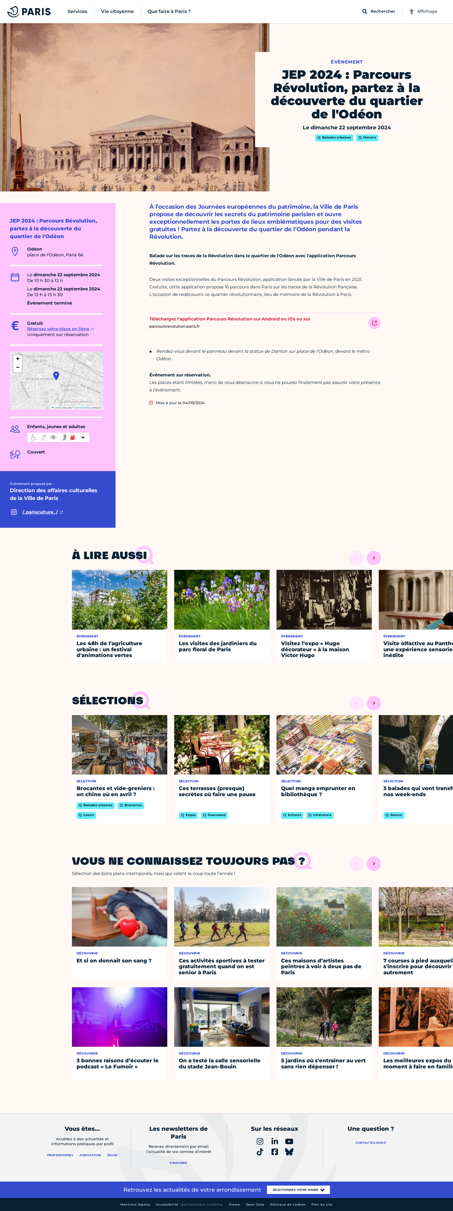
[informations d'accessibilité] (58, 437)
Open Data (255, 1204)
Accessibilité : (189, 1204)
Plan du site (322, 1204)
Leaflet (56, 407)
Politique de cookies (288, 1204)
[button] (56, 375)
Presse (234, 1204)
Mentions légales (135, 1204)
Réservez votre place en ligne (58, 328)
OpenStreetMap (82, 407)
